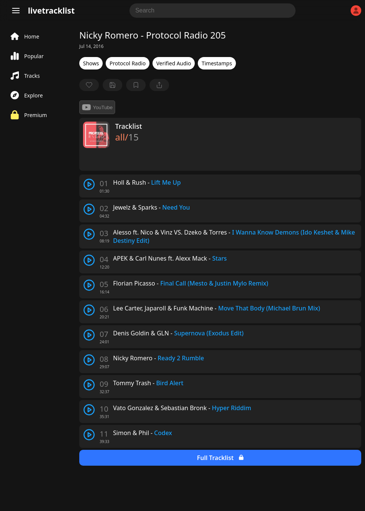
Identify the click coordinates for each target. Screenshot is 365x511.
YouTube (97, 107)
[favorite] (89, 85)
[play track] (89, 184)
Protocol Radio (127, 63)
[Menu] (16, 10)
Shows (91, 63)
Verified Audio (173, 63)
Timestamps (217, 63)
